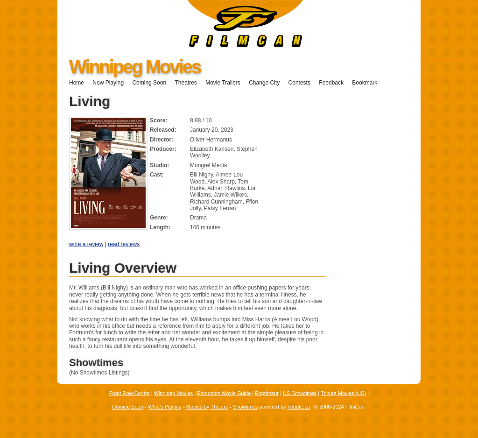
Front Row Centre (129, 393)
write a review (86, 244)
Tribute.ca (299, 407)
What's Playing (165, 407)
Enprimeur (267, 393)
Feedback (331, 82)
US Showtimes (299, 393)
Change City (264, 82)
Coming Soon (149, 82)
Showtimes (245, 407)
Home (76, 82)
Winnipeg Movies (134, 67)
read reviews (124, 244)
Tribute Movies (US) (343, 393)
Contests (299, 82)
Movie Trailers (222, 82)
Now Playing (108, 82)
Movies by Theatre (207, 407)
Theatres (186, 82)
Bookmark (367, 82)
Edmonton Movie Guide (224, 393)
